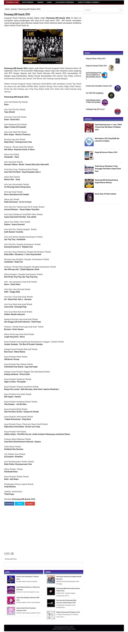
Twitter (19, 504)
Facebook (9, 504)
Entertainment (28, 2)
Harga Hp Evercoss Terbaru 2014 (106, 152)
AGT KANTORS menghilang (94, 93)
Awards (40, 2)
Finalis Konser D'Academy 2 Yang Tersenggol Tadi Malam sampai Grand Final (108, 168)
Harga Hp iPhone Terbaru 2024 (95, 59)
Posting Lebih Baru (11, 559)
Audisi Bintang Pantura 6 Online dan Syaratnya (93, 101)
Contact (71, 627)
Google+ (30, 504)
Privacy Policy (58, 627)
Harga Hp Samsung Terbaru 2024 (96, 66)
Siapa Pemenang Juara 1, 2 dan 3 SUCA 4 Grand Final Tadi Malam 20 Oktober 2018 (108, 127)
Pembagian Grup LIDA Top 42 (95, 109)
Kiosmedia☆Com (12, 2)
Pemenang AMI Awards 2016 (17, 14)
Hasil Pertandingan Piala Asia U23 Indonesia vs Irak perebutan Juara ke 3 (93, 76)
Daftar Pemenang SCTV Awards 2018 (68, 612)
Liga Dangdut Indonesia (65, 2)
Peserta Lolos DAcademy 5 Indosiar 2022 (99, 86)
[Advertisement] (42, 529)
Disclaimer (65, 627)
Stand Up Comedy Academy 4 (89, 2)
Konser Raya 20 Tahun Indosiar (105, 194)
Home (7, 9)
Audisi (49, 2)
